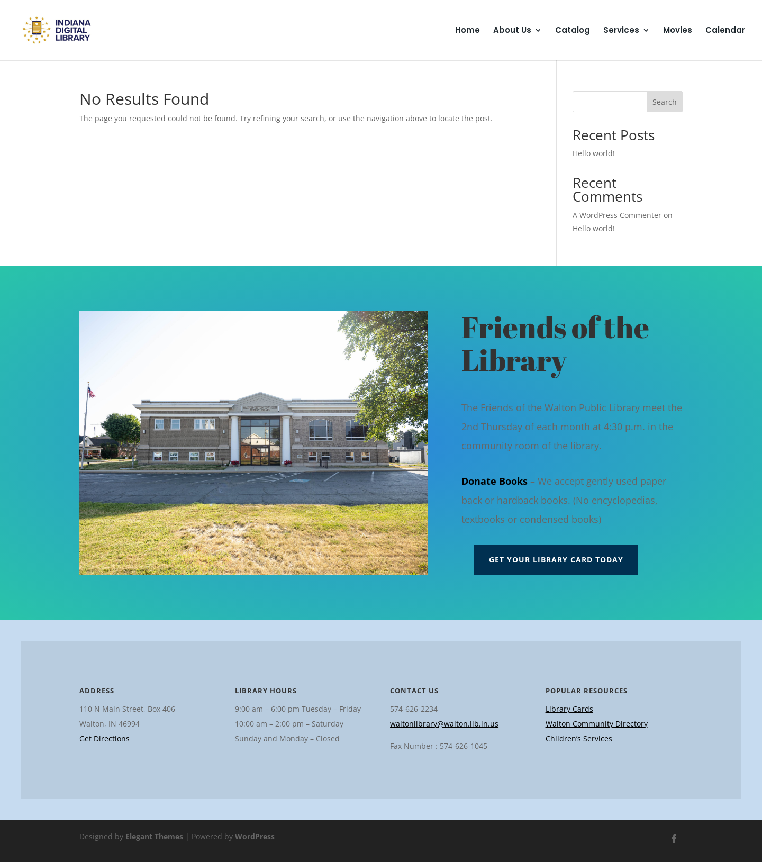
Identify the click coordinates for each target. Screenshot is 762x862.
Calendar (725, 30)
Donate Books (494, 481)
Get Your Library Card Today (556, 560)
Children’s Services (579, 738)
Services (621, 30)
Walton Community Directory (597, 724)
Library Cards (569, 709)
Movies (677, 30)
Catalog (572, 30)
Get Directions (104, 738)
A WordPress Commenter (617, 215)
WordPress (255, 836)
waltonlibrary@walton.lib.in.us (444, 724)
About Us (512, 30)
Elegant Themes (154, 836)
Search (664, 102)
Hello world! (594, 153)
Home (467, 30)
